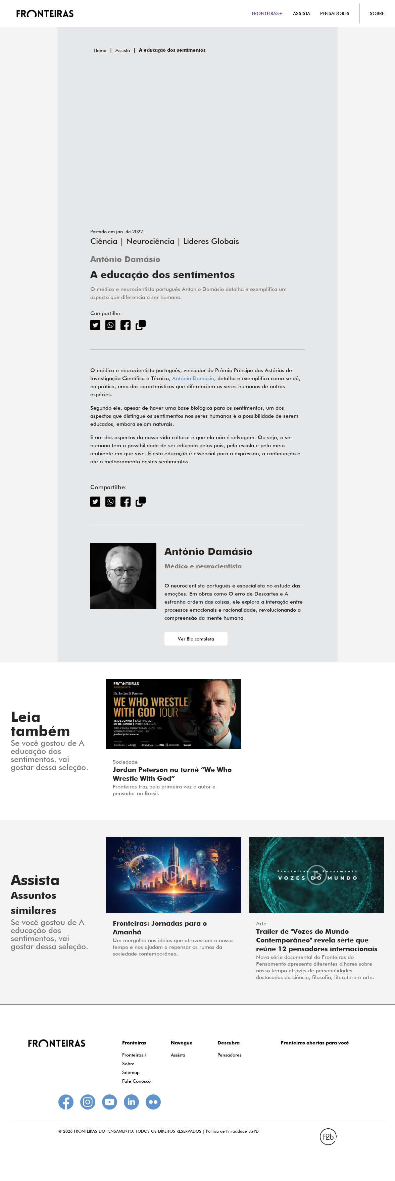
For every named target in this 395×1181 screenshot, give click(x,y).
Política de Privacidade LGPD (232, 1131)
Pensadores (229, 1055)
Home (100, 50)
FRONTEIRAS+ (267, 13)
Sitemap (131, 1072)
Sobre (128, 1063)
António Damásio (125, 260)
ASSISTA (301, 13)
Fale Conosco (136, 1081)
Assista (122, 50)
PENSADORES (334, 13)
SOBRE (377, 13)
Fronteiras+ (134, 1055)
